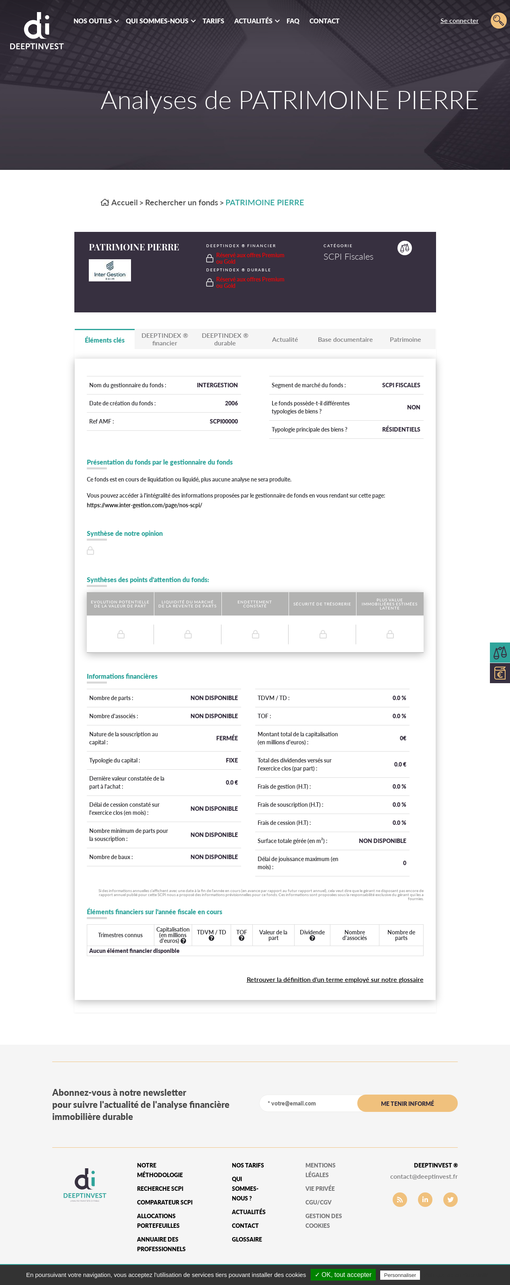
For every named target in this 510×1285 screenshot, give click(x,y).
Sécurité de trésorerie (322, 603)
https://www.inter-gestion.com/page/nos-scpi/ (144, 505)
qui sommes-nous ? (245, 1189)
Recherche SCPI (160, 1188)
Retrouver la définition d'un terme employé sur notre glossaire (335, 979)
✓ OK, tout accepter (343, 1274)
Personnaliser (400, 1275)
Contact (324, 21)
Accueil (119, 202)
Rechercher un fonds (181, 202)
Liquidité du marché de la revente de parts (187, 603)
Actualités (253, 21)
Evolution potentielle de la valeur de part (120, 603)
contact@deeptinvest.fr (424, 1176)
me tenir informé (407, 1103)
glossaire (247, 1239)
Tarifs (213, 21)
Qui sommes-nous (157, 21)
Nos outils (93, 21)
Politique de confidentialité (457, 1275)
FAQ (293, 21)
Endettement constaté (255, 603)
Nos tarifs (248, 1165)
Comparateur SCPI (165, 1202)
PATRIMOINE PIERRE (264, 202)
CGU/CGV (318, 1202)
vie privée (320, 1188)
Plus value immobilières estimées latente (390, 603)
